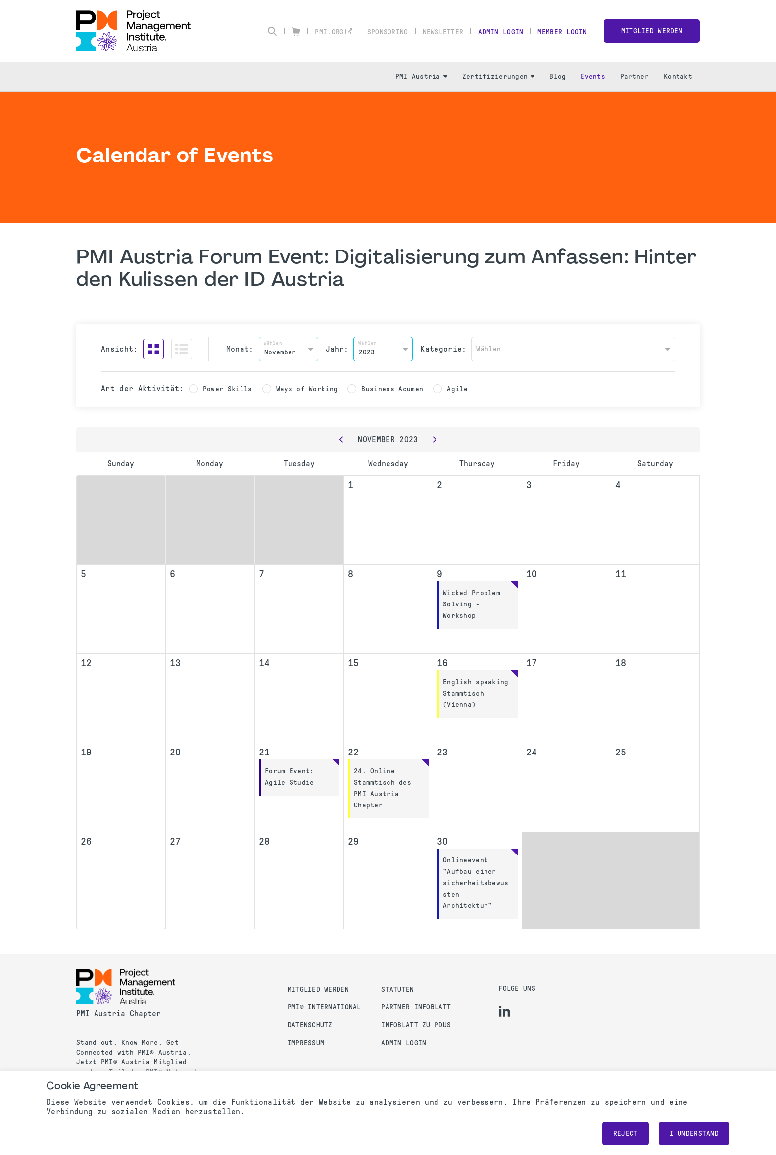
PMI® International (324, 1007)
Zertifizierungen (498, 76)
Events (593, 76)
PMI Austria (421, 76)
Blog (557, 76)
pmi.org (329, 32)
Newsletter (443, 32)
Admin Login (500, 32)
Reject (625, 1133)
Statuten (397, 989)
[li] (504, 1011)
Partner (634, 76)
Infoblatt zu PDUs (416, 1025)
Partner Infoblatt (416, 1007)
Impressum (306, 1043)
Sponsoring (387, 32)
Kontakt (678, 76)
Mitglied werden (651, 31)
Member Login (561, 32)
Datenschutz (310, 1025)
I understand (694, 1133)
